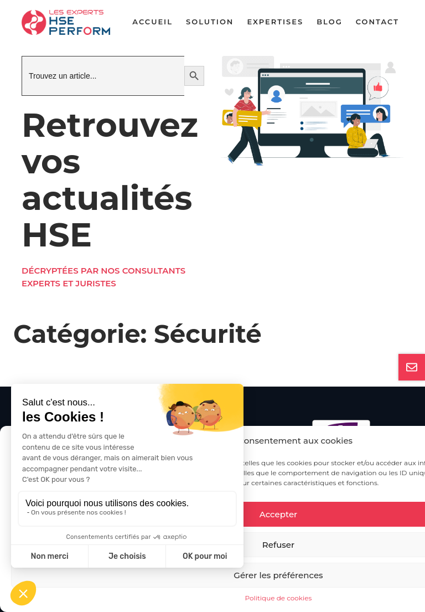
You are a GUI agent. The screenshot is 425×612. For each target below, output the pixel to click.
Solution (210, 21)
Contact (377, 21)
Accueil (152, 21)
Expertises (275, 21)
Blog (330, 21)
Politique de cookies (278, 598)
